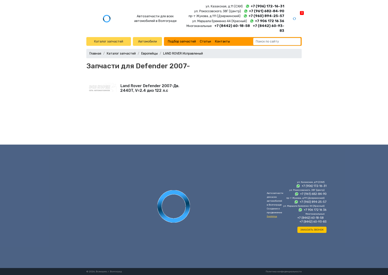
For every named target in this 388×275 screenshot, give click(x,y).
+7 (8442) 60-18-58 (232, 26)
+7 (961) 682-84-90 (266, 11)
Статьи (205, 41)
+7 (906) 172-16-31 (267, 6)
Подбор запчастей (182, 41)
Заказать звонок (312, 229)
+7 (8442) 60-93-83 (313, 221)
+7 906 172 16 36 (269, 21)
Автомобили (147, 41)
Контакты (222, 41)
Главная (95, 53)
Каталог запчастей (108, 41)
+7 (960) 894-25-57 (266, 16)
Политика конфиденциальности (284, 271)
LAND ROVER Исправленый (183, 53)
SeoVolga (272, 216)
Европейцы (149, 53)
